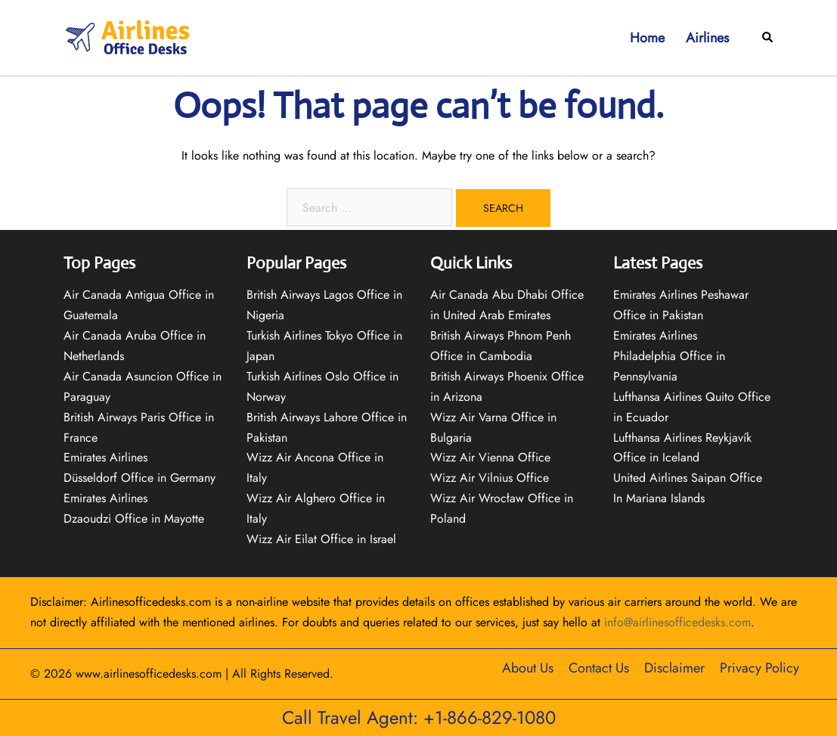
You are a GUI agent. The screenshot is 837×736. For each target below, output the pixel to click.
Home (647, 38)
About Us (527, 668)
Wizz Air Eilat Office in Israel (321, 539)
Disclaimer (674, 668)
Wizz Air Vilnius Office (489, 477)
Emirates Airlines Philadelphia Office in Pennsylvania (669, 356)
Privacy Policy (759, 668)
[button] (768, 38)
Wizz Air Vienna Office (490, 457)
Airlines (707, 38)
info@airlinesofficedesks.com (677, 622)
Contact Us (599, 668)
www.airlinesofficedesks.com (149, 673)
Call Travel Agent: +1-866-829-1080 (419, 717)
